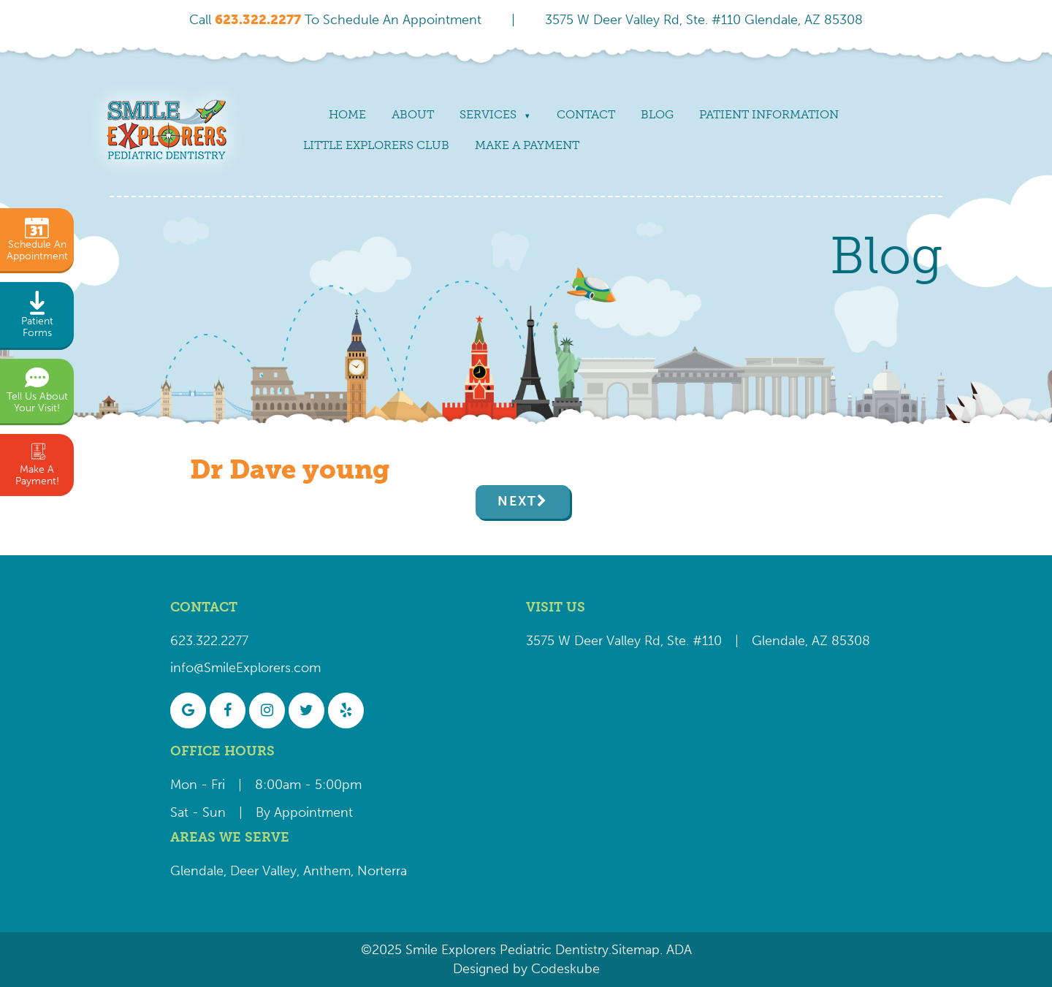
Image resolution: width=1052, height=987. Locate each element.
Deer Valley (263, 871)
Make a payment (527, 145)
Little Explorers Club (376, 145)
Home (347, 114)
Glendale (197, 871)
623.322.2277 (209, 641)
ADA (677, 950)
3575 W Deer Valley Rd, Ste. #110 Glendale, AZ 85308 (704, 20)
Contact (586, 114)
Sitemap (635, 950)
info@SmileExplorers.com (245, 668)
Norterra (382, 871)
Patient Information (769, 114)
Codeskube (565, 969)
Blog (657, 114)
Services (488, 114)
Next (517, 501)
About (413, 114)
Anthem (327, 871)
